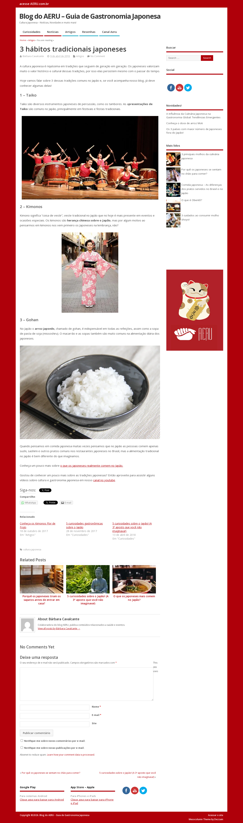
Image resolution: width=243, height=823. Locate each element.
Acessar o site (215, 815)
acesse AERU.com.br (34, 4)
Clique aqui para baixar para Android (42, 799)
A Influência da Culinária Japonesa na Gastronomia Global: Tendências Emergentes (193, 115)
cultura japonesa (32, 549)
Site (94, 723)
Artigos (70, 32)
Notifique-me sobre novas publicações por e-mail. (54, 748)
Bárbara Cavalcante (33, 56)
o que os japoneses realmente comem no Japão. (91, 465)
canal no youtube (104, 480)
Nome (96, 706)
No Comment (98, 56)
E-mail (96, 715)
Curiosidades (31, 32)
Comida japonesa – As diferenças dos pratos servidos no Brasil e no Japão (202, 189)
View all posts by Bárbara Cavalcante (59, 628)
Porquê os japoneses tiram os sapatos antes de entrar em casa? (41, 600)
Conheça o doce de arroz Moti (184, 123)
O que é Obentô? (191, 200)
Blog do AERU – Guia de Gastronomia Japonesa (89, 16)
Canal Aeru (109, 32)
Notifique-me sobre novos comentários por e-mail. (54, 741)
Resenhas (88, 32)
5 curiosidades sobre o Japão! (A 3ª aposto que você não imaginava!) (132, 527)
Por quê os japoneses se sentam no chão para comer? (51, 772)
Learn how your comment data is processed (70, 754)
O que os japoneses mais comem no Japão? (134, 598)
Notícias (53, 32)
